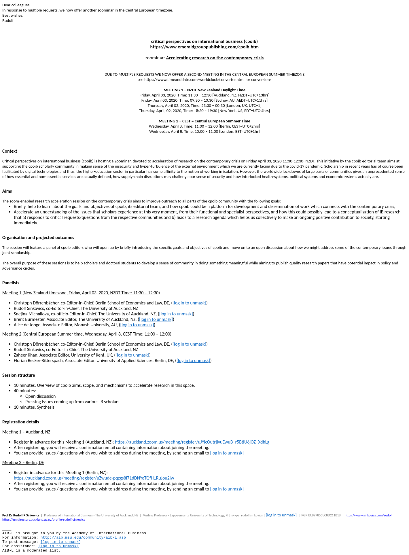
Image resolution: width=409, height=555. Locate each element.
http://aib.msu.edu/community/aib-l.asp (83, 537)
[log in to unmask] (189, 303)
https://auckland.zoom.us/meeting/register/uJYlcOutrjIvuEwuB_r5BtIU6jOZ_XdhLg (192, 442)
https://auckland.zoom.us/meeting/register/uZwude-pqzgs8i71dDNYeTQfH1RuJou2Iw (94, 478)
